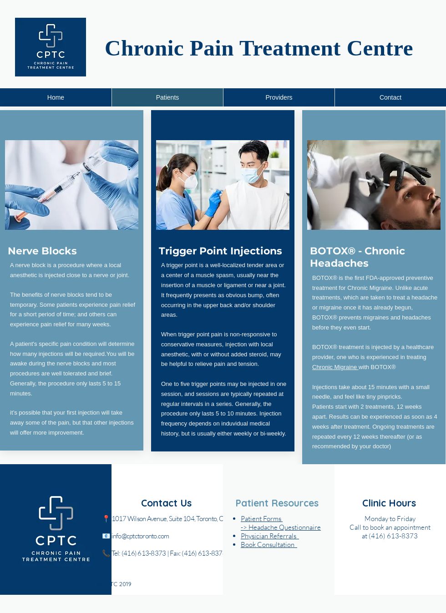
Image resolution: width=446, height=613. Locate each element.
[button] (269, 544)
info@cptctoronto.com (140, 536)
